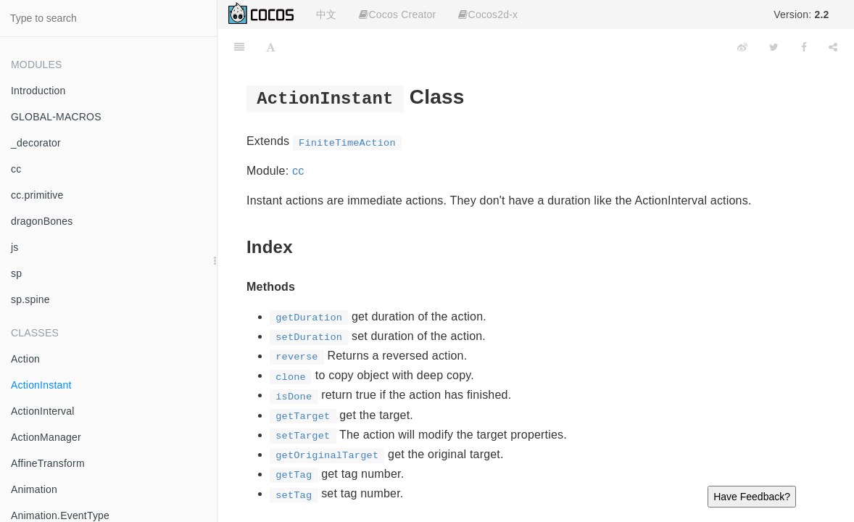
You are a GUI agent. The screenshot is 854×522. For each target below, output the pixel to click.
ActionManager (46, 437)
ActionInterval (43, 411)
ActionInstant (41, 385)
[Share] (833, 47)
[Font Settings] (270, 47)
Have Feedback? (751, 496)
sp (16, 273)
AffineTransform (48, 463)
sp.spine (30, 299)
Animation (34, 489)
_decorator (36, 143)
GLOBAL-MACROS (56, 117)
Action (25, 359)
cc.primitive (37, 195)
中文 (326, 14)
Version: (801, 14)
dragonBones (42, 221)
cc (16, 169)
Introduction (38, 90)
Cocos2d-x (488, 14)
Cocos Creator (397, 14)
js (15, 247)
